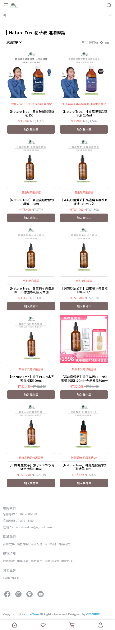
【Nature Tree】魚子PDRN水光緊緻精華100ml (31, 378)
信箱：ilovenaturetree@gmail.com (27, 527)
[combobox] (13, 42)
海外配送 (36, 544)
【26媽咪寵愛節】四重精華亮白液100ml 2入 (84, 290)
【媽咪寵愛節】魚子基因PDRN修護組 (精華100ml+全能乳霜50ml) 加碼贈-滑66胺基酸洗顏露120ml (84, 378)
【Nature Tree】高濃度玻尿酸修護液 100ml (31, 202)
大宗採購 (50, 544)
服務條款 (23, 561)
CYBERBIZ (93, 614)
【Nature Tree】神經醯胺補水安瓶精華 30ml (84, 467)
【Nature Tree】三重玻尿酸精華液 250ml (31, 113)
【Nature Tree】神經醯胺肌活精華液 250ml (84, 113)
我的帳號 (9, 561)
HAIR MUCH (11, 578)
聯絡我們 (64, 544)
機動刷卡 (67, 561)
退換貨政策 (52, 561)
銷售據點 (23, 544)
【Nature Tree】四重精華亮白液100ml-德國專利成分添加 (31, 290)
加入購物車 (31, 129)
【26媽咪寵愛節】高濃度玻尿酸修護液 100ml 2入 (84, 202)
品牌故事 (9, 544)
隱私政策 (36, 561)
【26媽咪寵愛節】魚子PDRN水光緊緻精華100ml (31, 467)
